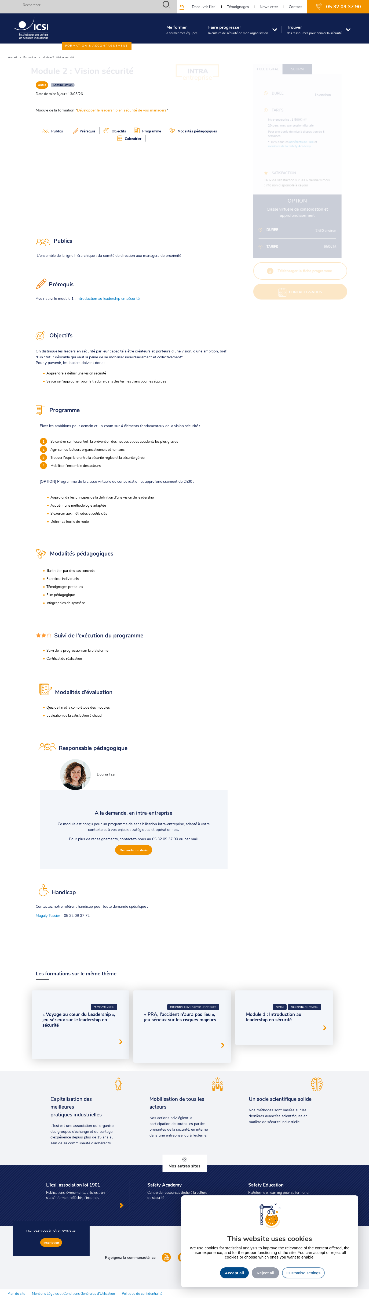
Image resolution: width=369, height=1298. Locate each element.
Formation (29, 57)
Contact (295, 6)
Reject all (265, 1273)
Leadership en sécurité (89, 1036)
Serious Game (55, 1036)
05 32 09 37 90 (343, 6)
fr (182, 6)
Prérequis (83, 131)
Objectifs (115, 131)
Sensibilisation (62, 85)
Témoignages (238, 6)
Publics (52, 131)
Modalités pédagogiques (193, 131)
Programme (147, 131)
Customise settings (303, 1273)
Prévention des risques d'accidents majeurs (176, 1040)
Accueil (12, 57)
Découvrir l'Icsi (204, 6)
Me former (181, 30)
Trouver (313, 30)
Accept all (234, 1273)
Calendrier (129, 138)
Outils (42, 85)
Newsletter (269, 6)
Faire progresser (237, 30)
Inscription (51, 1242)
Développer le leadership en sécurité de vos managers (121, 110)
